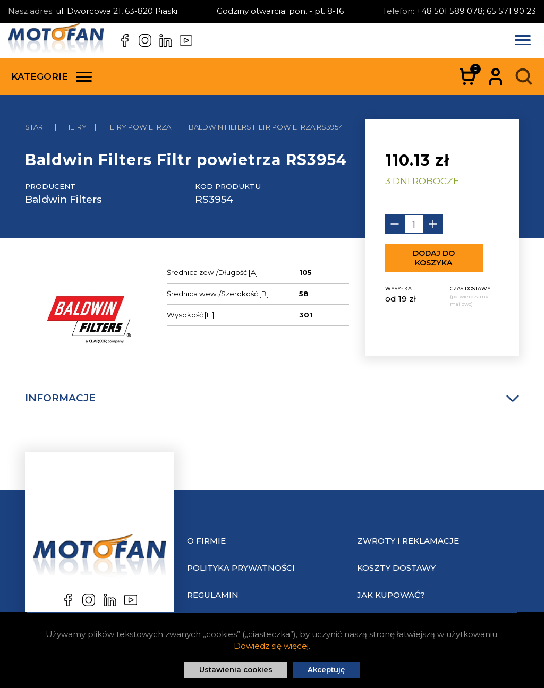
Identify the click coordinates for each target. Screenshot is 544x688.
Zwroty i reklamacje (408, 541)
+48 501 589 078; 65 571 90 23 (476, 11)
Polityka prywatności (241, 568)
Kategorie (51, 76)
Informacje (272, 398)
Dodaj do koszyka (434, 258)
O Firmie (206, 541)
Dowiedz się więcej (271, 646)
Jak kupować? (391, 595)
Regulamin (213, 595)
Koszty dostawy (396, 568)
